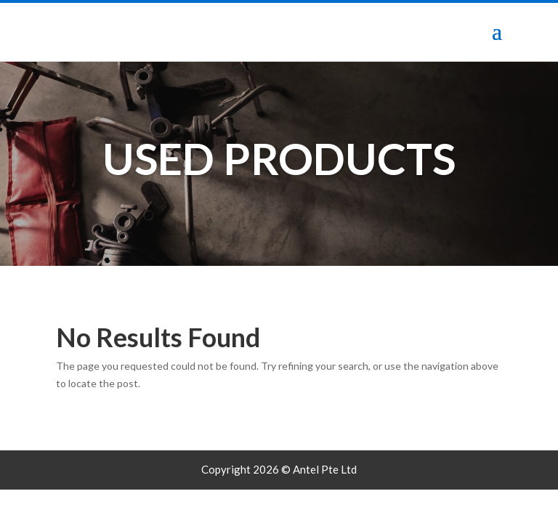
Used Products (279, 158)
